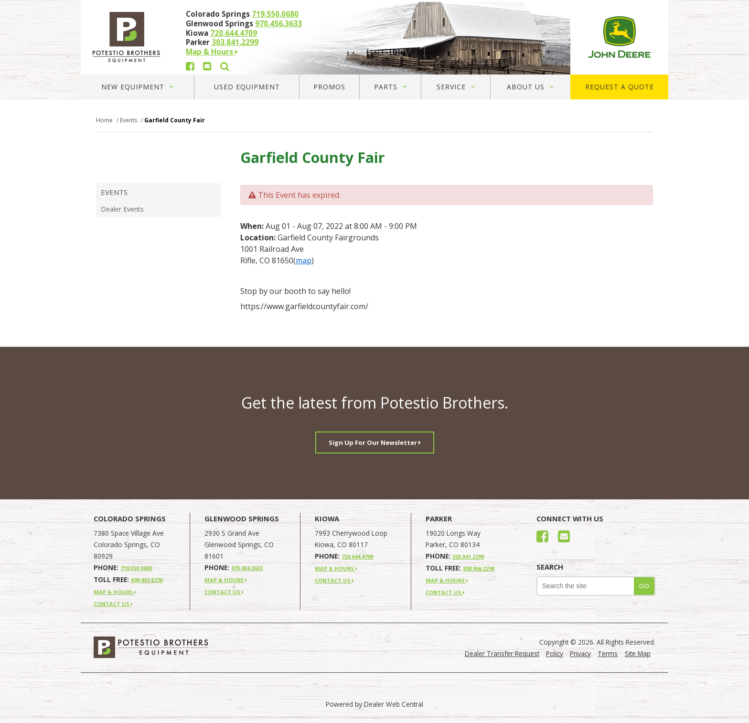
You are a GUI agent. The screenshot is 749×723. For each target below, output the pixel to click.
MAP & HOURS (115, 591)
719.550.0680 (275, 14)
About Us (530, 86)
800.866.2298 (478, 568)
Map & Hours (211, 51)
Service (456, 86)
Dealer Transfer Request (502, 653)
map (303, 260)
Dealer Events (122, 209)
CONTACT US (113, 603)
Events (114, 192)
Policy (554, 653)
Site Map (638, 653)
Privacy (580, 653)
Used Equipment (247, 86)
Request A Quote (619, 86)
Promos (329, 86)
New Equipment (137, 86)
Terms (608, 653)
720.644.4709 (233, 33)
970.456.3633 (278, 23)
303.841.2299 (235, 42)
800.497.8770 (146, 579)
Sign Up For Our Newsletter (375, 442)
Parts (390, 86)
